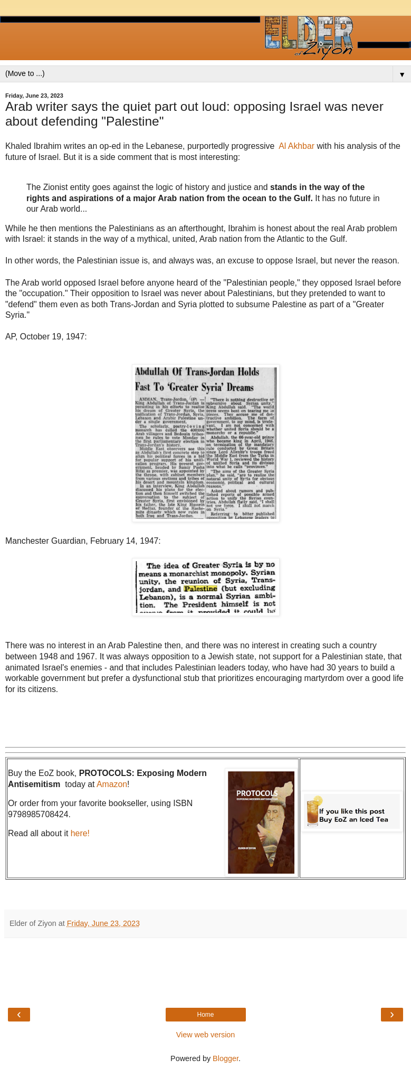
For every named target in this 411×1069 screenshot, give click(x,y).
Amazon (112, 784)
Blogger (225, 1058)
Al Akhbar (296, 145)
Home (205, 1014)
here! (80, 833)
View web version (205, 1034)
